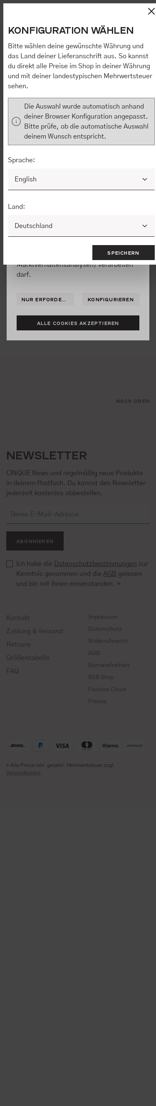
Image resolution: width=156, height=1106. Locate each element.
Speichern (123, 252)
